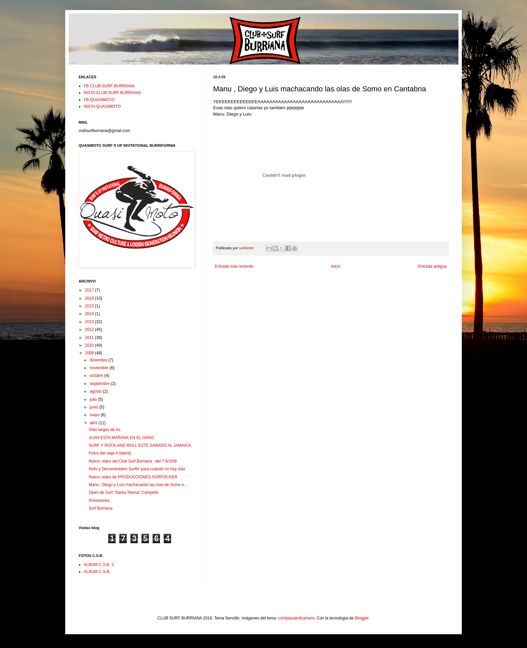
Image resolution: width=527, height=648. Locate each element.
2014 (90, 313)
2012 (90, 329)
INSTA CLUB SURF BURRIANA (112, 92)
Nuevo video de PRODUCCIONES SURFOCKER (133, 477)
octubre (97, 375)
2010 (90, 345)
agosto (96, 391)
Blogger (362, 618)
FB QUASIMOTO (99, 99)
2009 (90, 353)
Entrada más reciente (234, 266)
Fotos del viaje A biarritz (110, 453)
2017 (90, 290)
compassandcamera (296, 618)
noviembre (100, 367)
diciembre (99, 360)
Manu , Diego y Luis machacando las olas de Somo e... (138, 484)
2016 (90, 298)
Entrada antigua (432, 266)
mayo (95, 415)
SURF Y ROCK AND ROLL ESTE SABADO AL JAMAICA (140, 445)
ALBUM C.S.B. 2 (99, 564)
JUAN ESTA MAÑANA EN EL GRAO (121, 437)
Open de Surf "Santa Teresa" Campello (124, 492)
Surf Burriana (101, 508)
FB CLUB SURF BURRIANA (109, 86)
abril (94, 423)
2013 (90, 321)
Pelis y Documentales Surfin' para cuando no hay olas (137, 469)
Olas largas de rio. (105, 429)
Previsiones (99, 500)
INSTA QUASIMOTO (102, 106)
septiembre (100, 383)
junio (94, 407)
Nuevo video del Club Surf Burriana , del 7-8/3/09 (133, 461)
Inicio (335, 266)
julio (94, 399)
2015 (90, 306)
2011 (90, 337)
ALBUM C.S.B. (97, 571)
